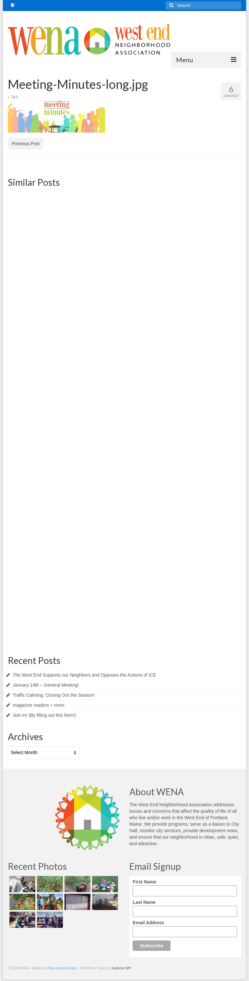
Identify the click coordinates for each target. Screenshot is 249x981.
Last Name (144, 902)
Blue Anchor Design (63, 968)
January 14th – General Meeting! (46, 685)
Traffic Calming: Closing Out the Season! (54, 695)
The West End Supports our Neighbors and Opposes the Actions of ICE (84, 675)
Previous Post (26, 143)
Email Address (148, 922)
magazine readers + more (39, 705)
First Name (144, 881)
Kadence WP (121, 968)
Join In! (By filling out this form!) (44, 715)
